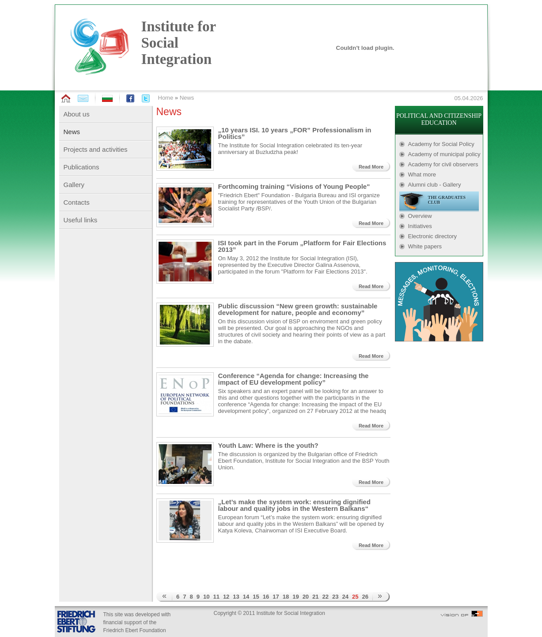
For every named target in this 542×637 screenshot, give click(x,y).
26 (365, 596)
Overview (420, 216)
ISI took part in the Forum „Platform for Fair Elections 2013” (302, 246)
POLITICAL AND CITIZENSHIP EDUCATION (438, 119)
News (187, 97)
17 (276, 596)
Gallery (74, 184)
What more (422, 174)
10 (206, 596)
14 (246, 596)
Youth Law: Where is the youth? (268, 445)
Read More (371, 166)
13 (236, 596)
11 (216, 596)
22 (325, 596)
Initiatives (420, 226)
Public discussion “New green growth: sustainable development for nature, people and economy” (298, 309)
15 (256, 596)
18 (286, 596)
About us (77, 114)
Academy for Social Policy (441, 144)
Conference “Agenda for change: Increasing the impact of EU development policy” (293, 379)
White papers (425, 246)
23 (335, 596)
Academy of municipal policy (444, 154)
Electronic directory (432, 236)
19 (295, 596)
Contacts (77, 202)
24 (345, 596)
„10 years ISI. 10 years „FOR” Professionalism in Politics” (294, 133)
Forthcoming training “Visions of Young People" (294, 186)
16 (266, 596)
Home (166, 97)
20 (306, 596)
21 (315, 596)
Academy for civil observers (443, 164)
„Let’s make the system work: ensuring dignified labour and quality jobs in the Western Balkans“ (294, 505)
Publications (81, 167)
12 (226, 596)
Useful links (81, 220)
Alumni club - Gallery (434, 184)
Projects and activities (96, 149)
